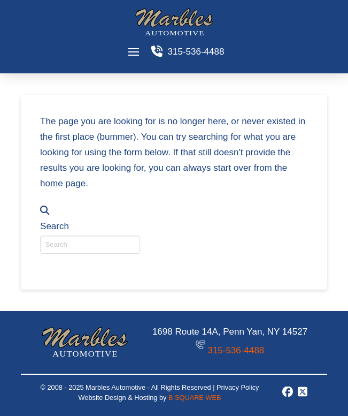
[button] (134, 51)
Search (54, 226)
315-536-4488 (235, 350)
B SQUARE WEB (194, 398)
